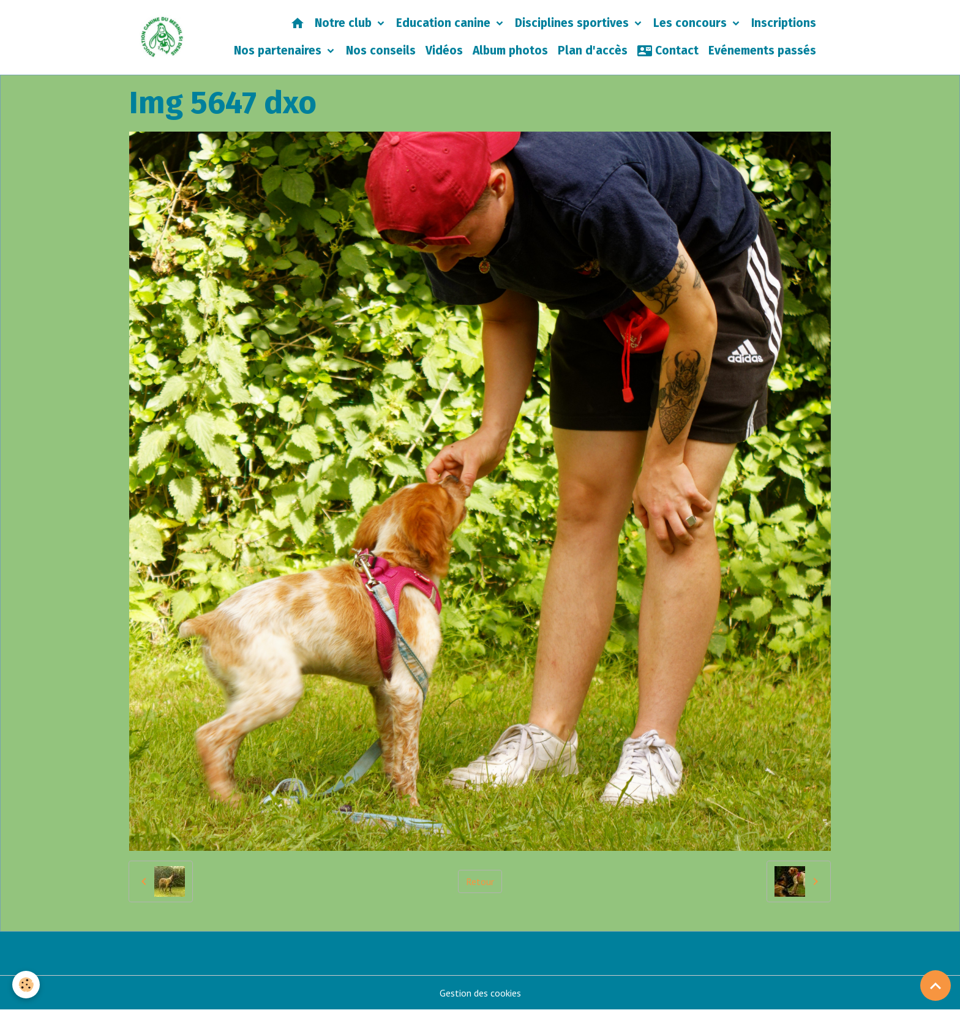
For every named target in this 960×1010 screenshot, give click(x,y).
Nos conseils (381, 50)
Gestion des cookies (480, 993)
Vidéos (444, 50)
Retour (480, 881)
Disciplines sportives (573, 23)
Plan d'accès (593, 50)
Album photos (510, 50)
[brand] (162, 37)
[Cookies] (26, 984)
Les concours (691, 23)
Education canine (444, 23)
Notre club (345, 23)
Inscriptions (783, 23)
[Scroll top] (935, 985)
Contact (668, 50)
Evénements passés (762, 50)
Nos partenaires (279, 50)
